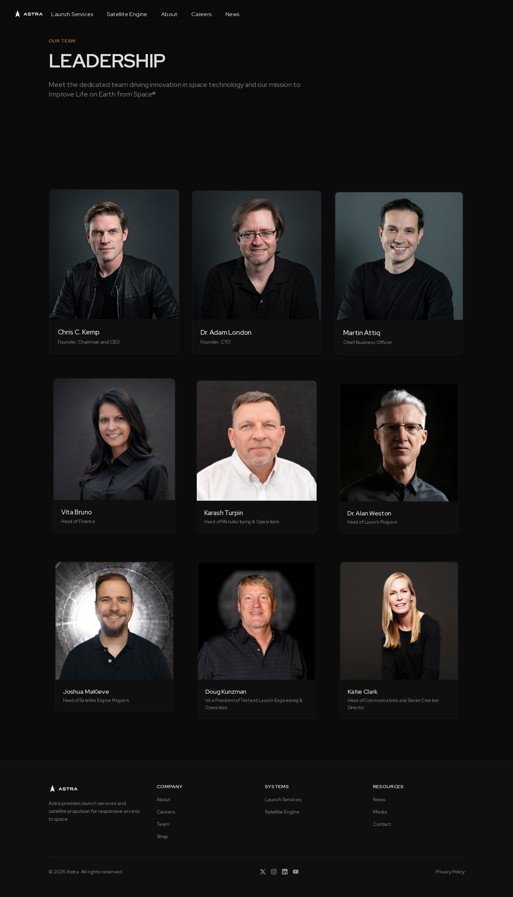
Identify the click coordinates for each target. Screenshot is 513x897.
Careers (201, 14)
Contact (382, 824)
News (233, 14)
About (169, 14)
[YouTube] (295, 871)
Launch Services (72, 14)
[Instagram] (274, 871)
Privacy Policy (450, 872)
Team (163, 824)
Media (380, 812)
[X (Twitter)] (263, 871)
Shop (162, 836)
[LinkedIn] (284, 871)
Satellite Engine (127, 14)
